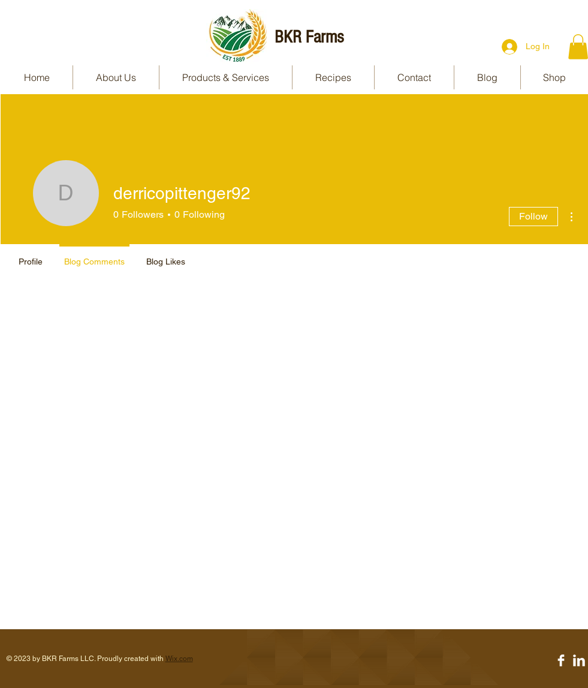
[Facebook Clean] (561, 660)
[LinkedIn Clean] (579, 660)
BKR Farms (309, 37)
